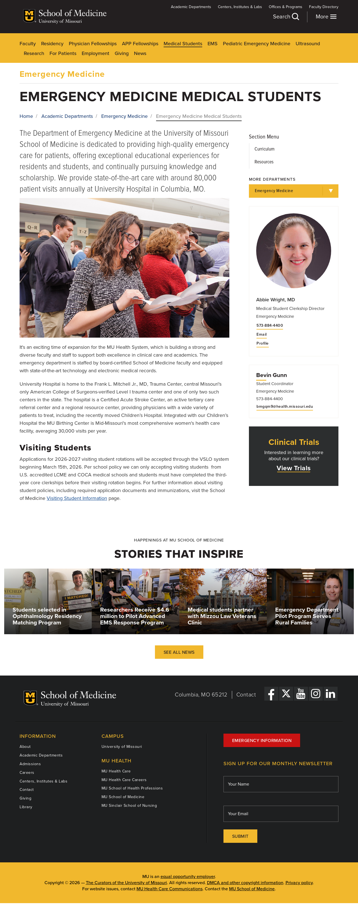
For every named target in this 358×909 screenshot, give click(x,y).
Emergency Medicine (62, 74)
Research (34, 53)
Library (26, 807)
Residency (52, 43)
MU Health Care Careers (124, 779)
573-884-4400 (269, 325)
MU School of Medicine (123, 797)
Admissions (30, 764)
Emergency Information (262, 740)
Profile (262, 343)
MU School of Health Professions (132, 788)
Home (26, 116)
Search (286, 16)
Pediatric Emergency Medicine (256, 43)
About (25, 746)
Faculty (28, 43)
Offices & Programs (285, 6)
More (326, 16)
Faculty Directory (323, 6)
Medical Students (183, 43)
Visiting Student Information (77, 498)
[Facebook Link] (271, 694)
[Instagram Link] (316, 694)
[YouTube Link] (301, 694)
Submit (240, 836)
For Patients (63, 53)
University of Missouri (122, 746)
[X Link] (286, 694)
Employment (95, 53)
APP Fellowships (140, 43)
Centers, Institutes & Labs (240, 6)
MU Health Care (116, 771)
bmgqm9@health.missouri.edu (284, 406)
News (140, 53)
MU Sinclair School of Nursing (129, 805)
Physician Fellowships (93, 43)
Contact (246, 694)
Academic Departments (191, 6)
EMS (213, 43)
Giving (122, 53)
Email (261, 334)
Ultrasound (308, 43)
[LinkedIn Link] (331, 694)
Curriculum (264, 149)
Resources (264, 162)
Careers (27, 772)
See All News (179, 652)
